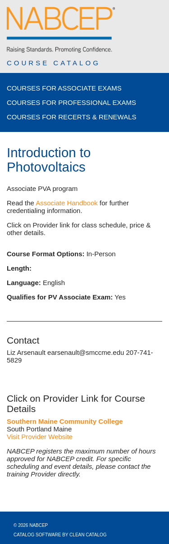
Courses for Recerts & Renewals (72, 117)
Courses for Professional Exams (71, 102)
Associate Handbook (67, 203)
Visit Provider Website (40, 436)
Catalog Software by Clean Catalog (60, 534)
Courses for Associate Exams (64, 88)
